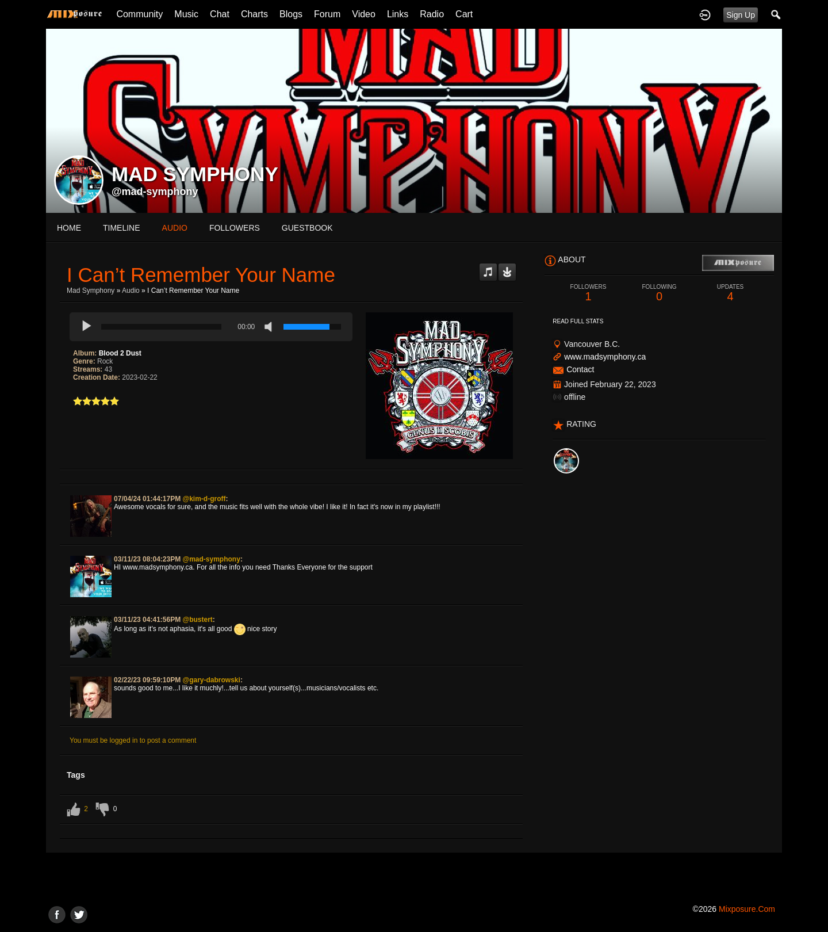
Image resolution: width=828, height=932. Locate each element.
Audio (131, 291)
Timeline (121, 227)
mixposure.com (747, 909)
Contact (580, 369)
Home (69, 227)
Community (139, 14)
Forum (327, 14)
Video (363, 14)
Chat (219, 14)
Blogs (290, 14)
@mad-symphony (155, 191)
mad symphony (90, 291)
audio (174, 227)
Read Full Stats (578, 321)
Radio (432, 14)
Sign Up (740, 15)
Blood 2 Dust (120, 353)
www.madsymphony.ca (605, 356)
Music (186, 14)
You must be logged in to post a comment (133, 740)
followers (234, 227)
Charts (254, 14)
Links (397, 14)
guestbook (307, 227)
